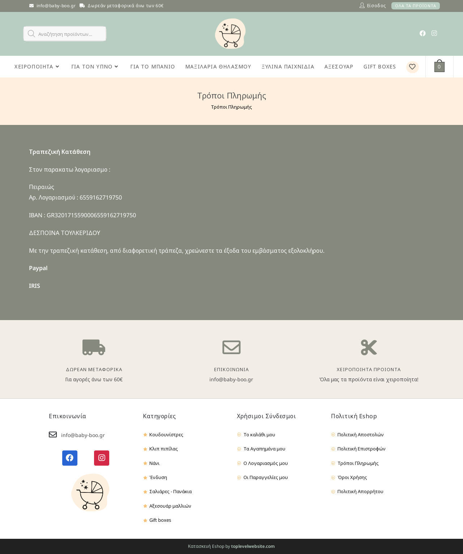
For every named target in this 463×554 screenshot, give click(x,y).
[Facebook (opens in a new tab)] (423, 33)
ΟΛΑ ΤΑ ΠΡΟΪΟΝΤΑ (415, 5)
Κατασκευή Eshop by (231, 546)
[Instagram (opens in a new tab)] (434, 33)
